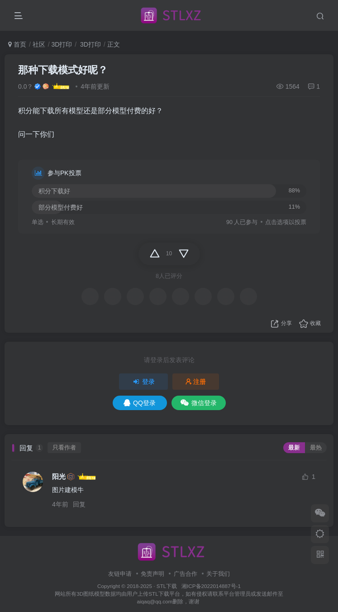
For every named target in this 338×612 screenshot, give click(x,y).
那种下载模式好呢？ (63, 70)
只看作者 (64, 448)
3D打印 (61, 44)
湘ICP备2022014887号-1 (211, 586)
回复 (79, 504)
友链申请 (120, 573)
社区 (39, 44)
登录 (143, 381)
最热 (316, 448)
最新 (294, 448)
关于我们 (218, 573)
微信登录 (199, 402)
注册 (196, 381)
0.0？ (25, 86)
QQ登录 (140, 402)
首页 (17, 44)
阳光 (59, 476)
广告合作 (185, 573)
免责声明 (152, 573)
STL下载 (168, 586)
